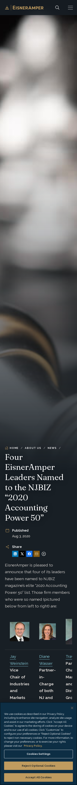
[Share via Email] (36, 554)
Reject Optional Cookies (38, 765)
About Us (33, 448)
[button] (70, 7)
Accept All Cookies (38, 777)
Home (11, 448)
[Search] (57, 7)
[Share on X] (22, 554)
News (52, 448)
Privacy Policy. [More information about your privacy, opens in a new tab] (33, 745)
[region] (38, 743)
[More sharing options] (44, 554)
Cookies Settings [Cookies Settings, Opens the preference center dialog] (38, 753)
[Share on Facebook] (29, 554)
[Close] (72, 707)
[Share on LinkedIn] (15, 554)
